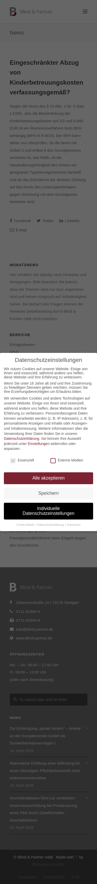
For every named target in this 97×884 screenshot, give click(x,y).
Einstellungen (39, 444)
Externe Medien (66, 460)
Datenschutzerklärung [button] (51, 524)
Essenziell (22, 460)
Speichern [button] (48, 493)
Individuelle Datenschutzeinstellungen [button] (48, 511)
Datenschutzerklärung (21, 438)
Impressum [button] (73, 524)
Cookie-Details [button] (26, 524)
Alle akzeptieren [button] (48, 478)
